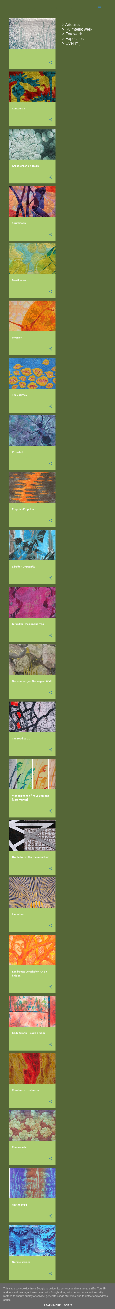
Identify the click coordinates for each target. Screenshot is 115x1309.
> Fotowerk (72, 34)
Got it (68, 1305)
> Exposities (73, 38)
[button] (51, 62)
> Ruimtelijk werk (77, 29)
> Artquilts (71, 24)
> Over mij (71, 43)
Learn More (52, 1305)
